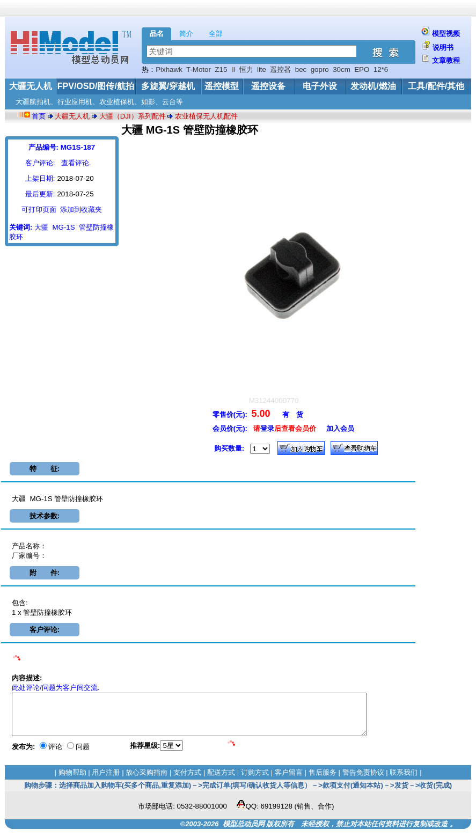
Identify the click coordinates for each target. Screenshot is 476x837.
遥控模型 (221, 86)
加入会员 (340, 428)
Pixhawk (169, 69)
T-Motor (198, 69)
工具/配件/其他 (436, 86)
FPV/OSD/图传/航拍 (95, 86)
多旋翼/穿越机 (168, 86)
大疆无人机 (30, 86)
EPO (361, 69)
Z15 (221, 69)
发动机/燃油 (373, 86)
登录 (267, 428)
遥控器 (280, 69)
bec (301, 69)
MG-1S (63, 227)
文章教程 (446, 60)
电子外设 (320, 86)
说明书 (443, 47)
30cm (341, 69)
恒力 (246, 69)
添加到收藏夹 (81, 209)
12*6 (381, 69)
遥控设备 (268, 86)
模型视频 (446, 34)
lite (261, 69)
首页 (39, 116)
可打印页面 (38, 209)
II (233, 69)
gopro (320, 69)
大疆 (41, 227)
